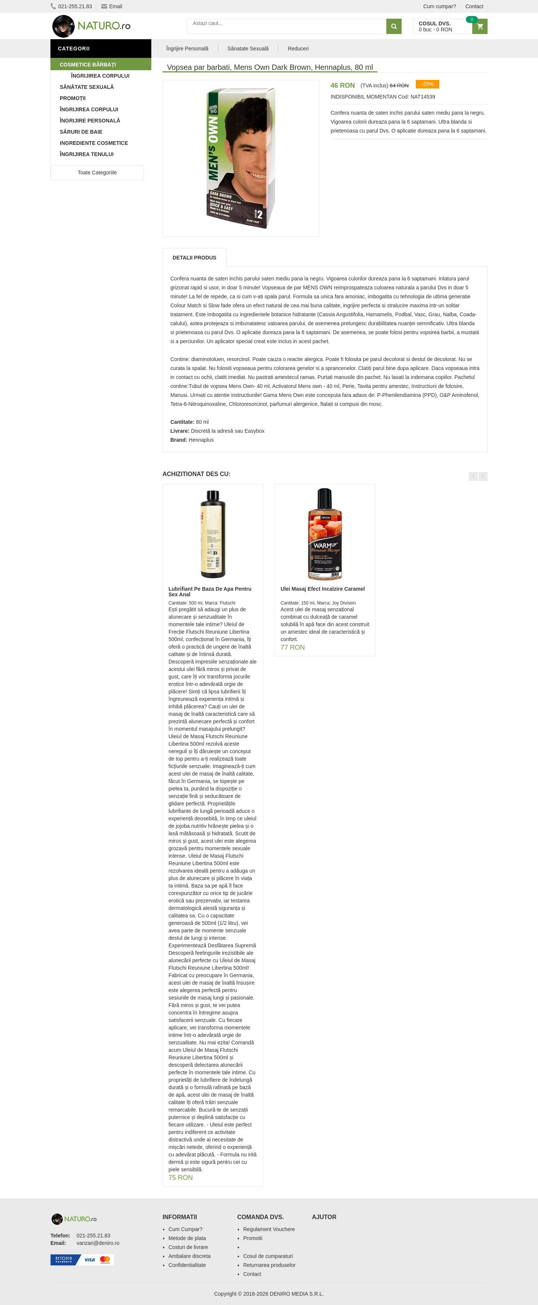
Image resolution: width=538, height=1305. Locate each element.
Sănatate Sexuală (248, 49)
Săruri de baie (81, 132)
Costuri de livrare (188, 1247)
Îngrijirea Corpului (89, 109)
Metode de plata (187, 1238)
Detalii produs (194, 258)
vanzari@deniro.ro (98, 1243)
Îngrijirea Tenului (87, 154)
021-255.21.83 (71, 6)
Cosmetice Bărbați (88, 65)
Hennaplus (201, 440)
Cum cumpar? (439, 6)
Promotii (252, 1238)
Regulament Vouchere (269, 1229)
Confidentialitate (187, 1265)
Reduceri (298, 49)
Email (111, 6)
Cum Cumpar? (185, 1229)
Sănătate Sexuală (87, 87)
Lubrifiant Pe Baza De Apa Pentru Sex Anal (209, 591)
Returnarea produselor (269, 1265)
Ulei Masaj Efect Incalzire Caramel (323, 589)
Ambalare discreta (189, 1256)
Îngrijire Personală (90, 121)
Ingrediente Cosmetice (94, 143)
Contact (474, 6)
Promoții (73, 98)
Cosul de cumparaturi (268, 1256)
